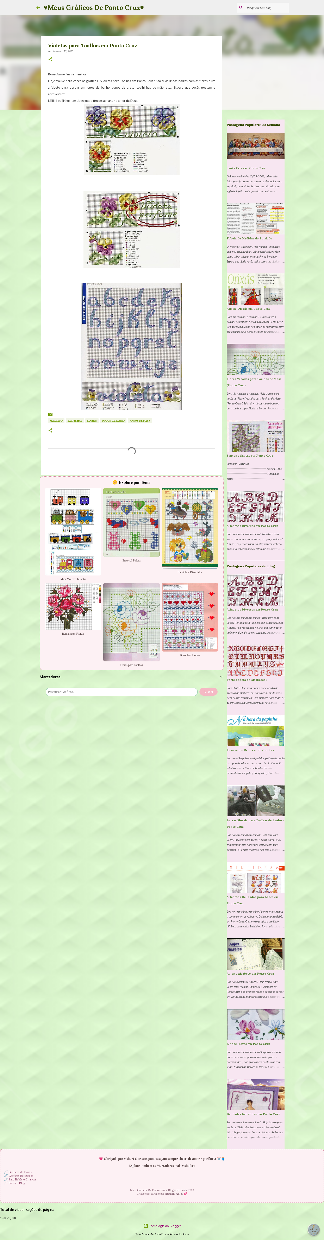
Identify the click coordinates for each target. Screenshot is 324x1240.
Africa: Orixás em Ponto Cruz (248, 309)
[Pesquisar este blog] (267, 8)
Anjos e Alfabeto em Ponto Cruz (250, 973)
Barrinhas (75, 420)
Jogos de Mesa (140, 420)
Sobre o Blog (17, 1183)
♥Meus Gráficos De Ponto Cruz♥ (94, 7)
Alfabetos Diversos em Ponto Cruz (252, 526)
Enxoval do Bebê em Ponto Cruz (250, 750)
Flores (92, 420)
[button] (50, 60)
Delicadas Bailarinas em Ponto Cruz (253, 1114)
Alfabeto (56, 420)
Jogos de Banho (113, 420)
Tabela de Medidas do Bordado (249, 238)
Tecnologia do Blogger (162, 1226)
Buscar (208, 692)
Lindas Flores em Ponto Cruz (248, 1044)
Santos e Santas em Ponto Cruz (250, 455)
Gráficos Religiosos (21, 1175)
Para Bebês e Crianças (22, 1179)
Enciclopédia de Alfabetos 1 (247, 680)
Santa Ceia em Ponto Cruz (246, 168)
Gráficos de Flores (20, 1172)
